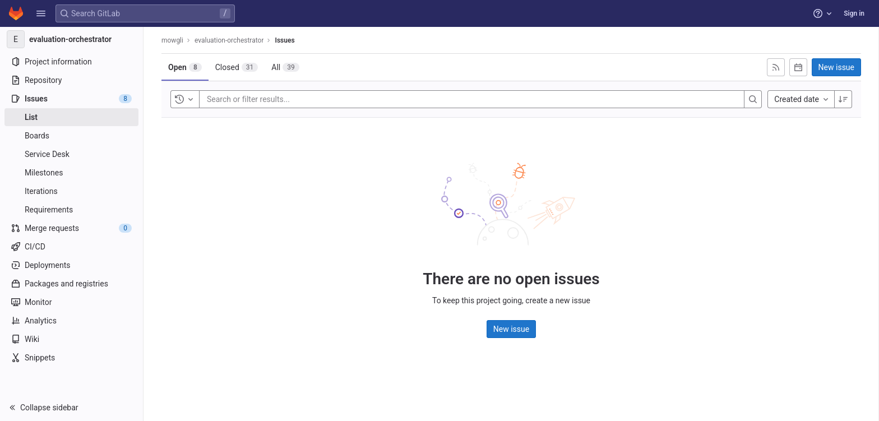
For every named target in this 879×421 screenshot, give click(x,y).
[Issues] (71, 99)
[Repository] (71, 80)
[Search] (753, 99)
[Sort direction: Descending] (843, 99)
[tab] (185, 67)
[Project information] (71, 62)
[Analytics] (71, 321)
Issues (284, 40)
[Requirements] (71, 210)
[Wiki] (71, 339)
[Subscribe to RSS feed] (776, 67)
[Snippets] (71, 358)
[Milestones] (71, 173)
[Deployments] (71, 265)
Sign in (854, 13)
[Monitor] (71, 302)
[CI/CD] (71, 247)
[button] (41, 13)
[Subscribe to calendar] (798, 67)
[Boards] (71, 136)
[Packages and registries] (71, 284)
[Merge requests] (71, 228)
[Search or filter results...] (274, 99)
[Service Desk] (71, 154)
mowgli (172, 40)
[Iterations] (71, 191)
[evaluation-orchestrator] (71, 39)
